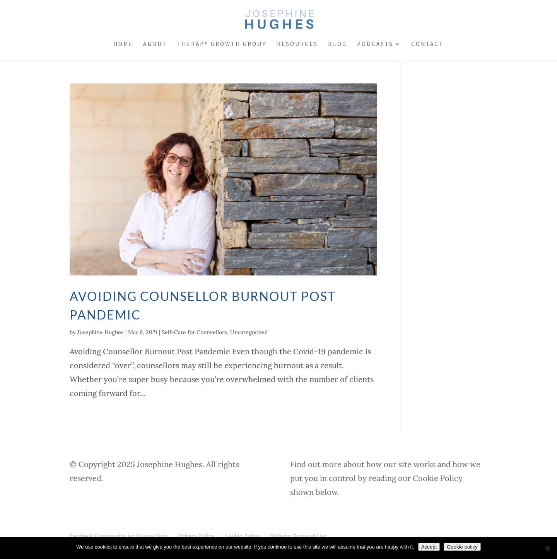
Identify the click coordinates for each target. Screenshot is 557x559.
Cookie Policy (242, 535)
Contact (427, 44)
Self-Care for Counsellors (194, 332)
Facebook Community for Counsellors (119, 535)
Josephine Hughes (100, 332)
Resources (297, 44)
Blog (337, 44)
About (155, 44)
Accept (429, 547)
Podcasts (375, 44)
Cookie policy (462, 547)
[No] (547, 548)
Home (123, 44)
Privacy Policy (196, 535)
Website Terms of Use (298, 535)
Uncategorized (249, 332)
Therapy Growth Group (222, 44)
